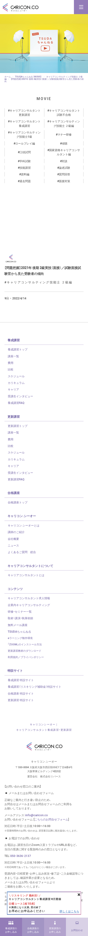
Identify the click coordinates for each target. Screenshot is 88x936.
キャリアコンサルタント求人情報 (29, 598)
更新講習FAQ (16, 479)
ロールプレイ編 (25, 143)
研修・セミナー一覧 (20, 611)
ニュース (13, 545)
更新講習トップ (17, 426)
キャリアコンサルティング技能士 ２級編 (64, 123)
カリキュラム (16, 383)
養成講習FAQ (16, 403)
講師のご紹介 (16, 532)
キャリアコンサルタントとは (26, 575)
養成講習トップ (17, 349)
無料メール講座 (17, 625)
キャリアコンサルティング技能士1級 (25, 134)
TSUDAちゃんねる (19, 631)
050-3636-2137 (20, 856)
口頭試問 (25, 152)
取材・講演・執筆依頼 (20, 618)
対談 (64, 161)
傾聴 (64, 143)
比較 (10, 369)
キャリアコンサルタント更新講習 (25, 112)
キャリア (13, 389)
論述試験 (64, 167)
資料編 (25, 174)
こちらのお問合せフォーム (51, 819)
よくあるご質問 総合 (22, 552)
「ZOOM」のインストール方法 (25, 644)
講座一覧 (13, 356)
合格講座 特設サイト (21, 693)
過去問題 (25, 181)
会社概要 (13, 539)
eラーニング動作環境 (20, 638)
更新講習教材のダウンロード (24, 651)
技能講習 (25, 167)
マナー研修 (64, 134)
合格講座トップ (17, 502)
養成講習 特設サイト (21, 680)
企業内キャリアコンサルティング (29, 605)
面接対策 (64, 181)
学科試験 (25, 161)
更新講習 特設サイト (21, 700)
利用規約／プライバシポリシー (26, 657)
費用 (10, 363)
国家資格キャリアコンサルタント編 (64, 152)
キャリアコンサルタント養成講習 (25, 123)
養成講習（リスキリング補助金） (34, 686)
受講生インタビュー (20, 396)
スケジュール (16, 376)
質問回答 (64, 174)
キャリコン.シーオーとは (23, 525)
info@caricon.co (36, 815)
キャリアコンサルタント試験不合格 (64, 112)
